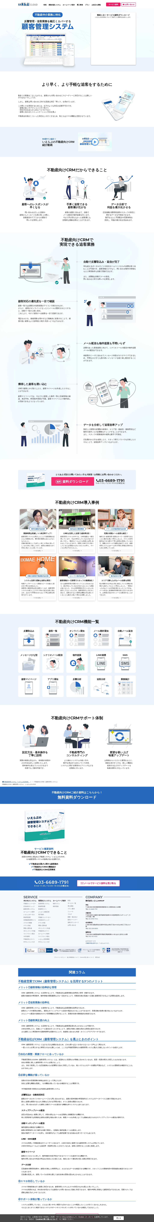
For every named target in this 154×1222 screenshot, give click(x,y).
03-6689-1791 (112, 480)
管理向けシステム (44, 901)
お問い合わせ (130, 4)
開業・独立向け (72, 917)
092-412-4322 (92, 936)
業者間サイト (42, 909)
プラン (87, 5)
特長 (45, 5)
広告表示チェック (29, 906)
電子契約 (41, 914)
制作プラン (56, 903)
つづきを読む (37, 550)
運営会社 (97, 957)
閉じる (118, 1218)
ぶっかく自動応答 (43, 912)
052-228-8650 (93, 928)
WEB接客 (27, 936)
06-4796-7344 (93, 919)
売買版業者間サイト (30, 920)
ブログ (70, 914)
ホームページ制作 (29, 912)
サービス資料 (113, 4)
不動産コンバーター (30, 903)
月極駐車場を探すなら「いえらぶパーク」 (98, 943)
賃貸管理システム (43, 903)
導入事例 (70, 906)
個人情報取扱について (73, 957)
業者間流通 (27, 917)
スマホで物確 (28, 923)
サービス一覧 (72, 903)
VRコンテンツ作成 (29, 931)
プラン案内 (71, 909)
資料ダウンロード (72, 482)
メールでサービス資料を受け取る (100, 883)
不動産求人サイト (29, 939)
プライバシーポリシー (60, 957)
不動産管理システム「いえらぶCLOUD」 (17, 782)
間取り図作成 (28, 928)
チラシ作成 (27, 925)
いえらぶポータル (29, 914)
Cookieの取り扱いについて (87, 957)
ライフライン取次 (29, 934)
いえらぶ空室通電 (43, 939)
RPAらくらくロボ (29, 942)
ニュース (70, 911)
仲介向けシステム (30, 901)
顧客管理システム (29, 909)
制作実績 (55, 906)
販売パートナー (72, 919)
